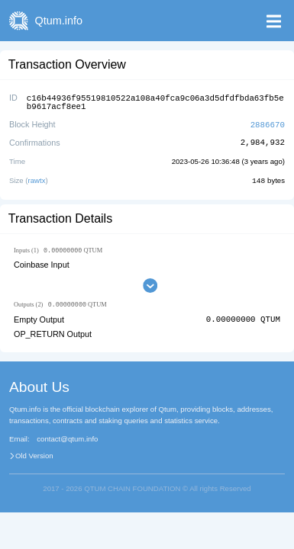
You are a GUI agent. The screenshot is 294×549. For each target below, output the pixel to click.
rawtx (37, 178)
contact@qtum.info (67, 437)
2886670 (267, 122)
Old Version (34, 454)
